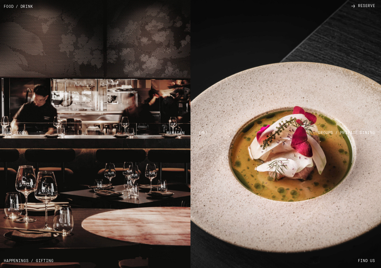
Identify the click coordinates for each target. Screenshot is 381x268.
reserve (363, 6)
